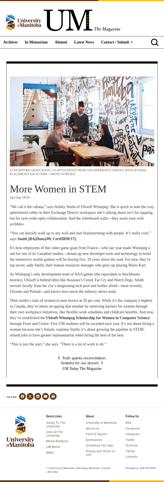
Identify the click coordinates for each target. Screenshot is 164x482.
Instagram (132, 434)
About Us (92, 428)
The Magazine (81, 368)
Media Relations (57, 441)
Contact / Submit (115, 42)
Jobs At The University (54, 433)
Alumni (61, 42)
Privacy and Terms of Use (100, 453)
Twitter (130, 440)
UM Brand (53, 447)
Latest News (84, 42)
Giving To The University (55, 424)
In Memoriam (36, 42)
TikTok (130, 451)
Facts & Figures (96, 434)
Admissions (94, 440)
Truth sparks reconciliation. (84, 358)
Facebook (133, 428)
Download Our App (99, 445)
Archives (10, 42)
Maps (50, 452)
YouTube (132, 445)
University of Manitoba (101, 423)
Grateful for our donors (80, 363)
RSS (128, 423)
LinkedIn (132, 457)
